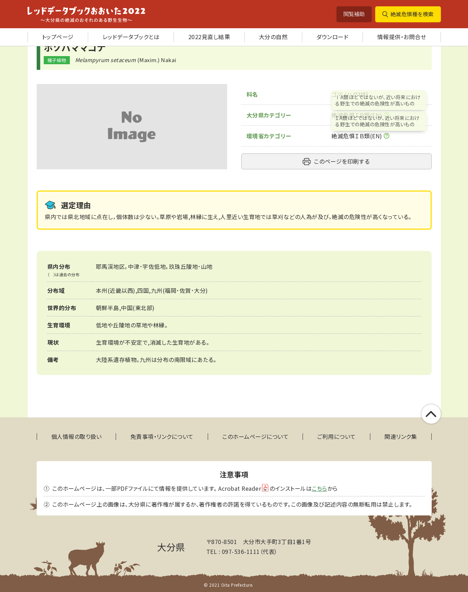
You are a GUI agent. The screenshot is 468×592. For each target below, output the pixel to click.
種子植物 (56, 60)
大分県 (171, 546)
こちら (319, 488)
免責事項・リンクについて (162, 436)
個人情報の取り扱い (76, 436)
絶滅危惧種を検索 (412, 14)
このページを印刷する (342, 161)
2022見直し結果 (209, 36)
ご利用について (336, 436)
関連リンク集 (400, 436)
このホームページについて (255, 436)
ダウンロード (332, 36)
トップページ (58, 36)
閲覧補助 (354, 14)
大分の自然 (273, 36)
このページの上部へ (431, 414)
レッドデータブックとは (131, 36)
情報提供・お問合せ (401, 36)
